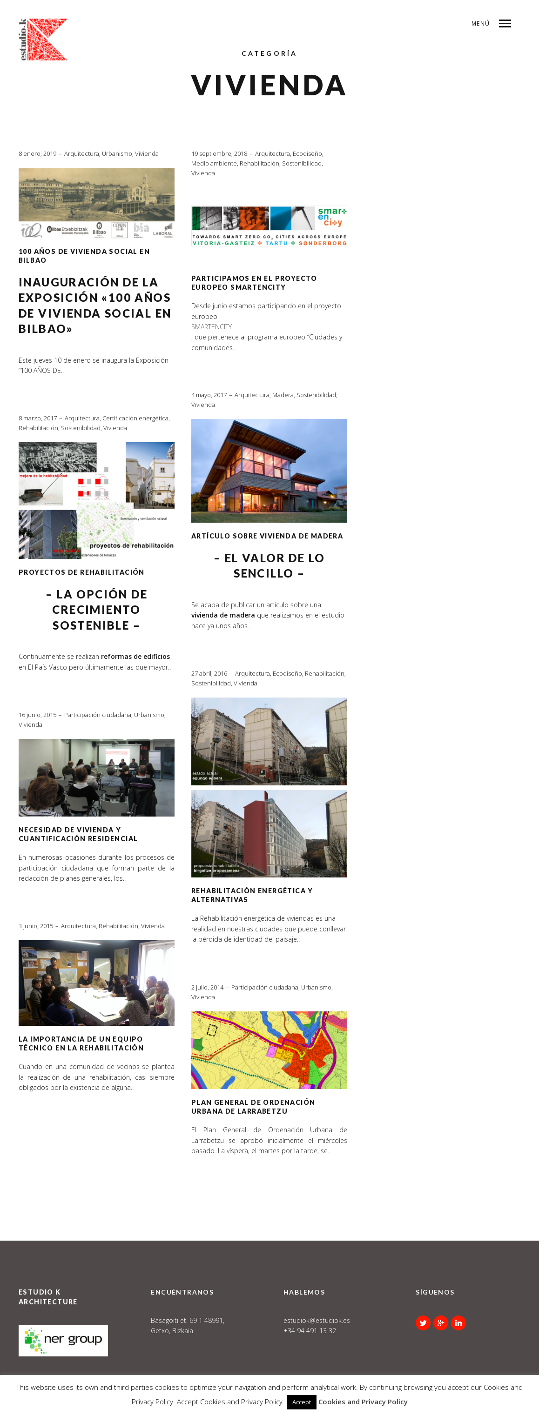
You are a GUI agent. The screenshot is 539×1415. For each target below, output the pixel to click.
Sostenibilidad (302, 163)
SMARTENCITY (211, 326)
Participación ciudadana (97, 715)
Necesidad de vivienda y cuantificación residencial (78, 834)
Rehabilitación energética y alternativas (252, 895)
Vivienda (147, 153)
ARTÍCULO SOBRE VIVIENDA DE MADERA (267, 536)
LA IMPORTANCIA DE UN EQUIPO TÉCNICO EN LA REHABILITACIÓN (81, 1043)
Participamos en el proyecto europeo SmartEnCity (254, 282)
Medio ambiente (214, 163)
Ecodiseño (307, 153)
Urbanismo (117, 153)
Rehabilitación (259, 163)
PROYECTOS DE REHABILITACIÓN (82, 572)
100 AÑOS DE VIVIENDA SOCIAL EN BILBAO (84, 255)
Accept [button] (301, 1402)
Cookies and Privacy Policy (363, 1401)
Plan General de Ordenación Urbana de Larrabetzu (253, 1106)
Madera (283, 395)
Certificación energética (135, 418)
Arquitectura (81, 153)
